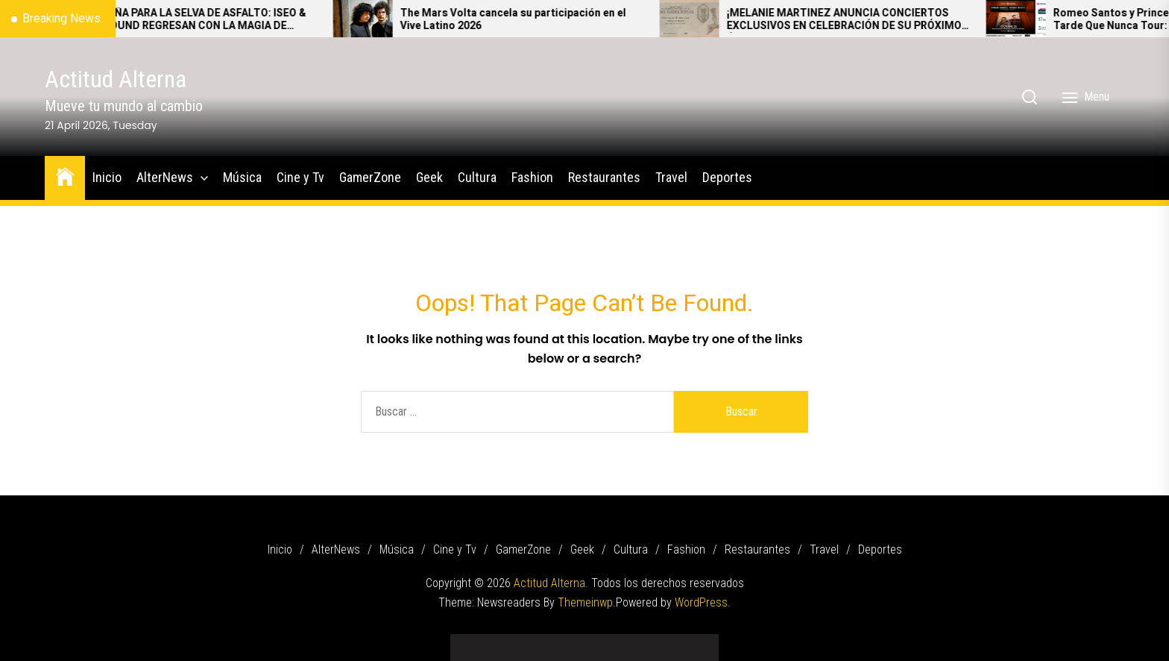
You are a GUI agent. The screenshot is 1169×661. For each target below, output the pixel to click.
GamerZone (370, 177)
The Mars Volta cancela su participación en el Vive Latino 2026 (534, 20)
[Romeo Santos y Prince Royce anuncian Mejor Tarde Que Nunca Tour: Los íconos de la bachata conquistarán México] (1037, 18)
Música (242, 177)
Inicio (107, 177)
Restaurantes (604, 177)
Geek (429, 177)
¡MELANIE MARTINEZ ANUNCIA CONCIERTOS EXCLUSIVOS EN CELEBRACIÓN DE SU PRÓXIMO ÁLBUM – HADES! (865, 20)
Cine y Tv (300, 177)
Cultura (477, 177)
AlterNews (164, 177)
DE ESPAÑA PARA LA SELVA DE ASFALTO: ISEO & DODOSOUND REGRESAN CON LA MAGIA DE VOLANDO (211, 20)
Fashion (532, 177)
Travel (671, 177)
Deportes (727, 177)
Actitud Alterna (115, 79)
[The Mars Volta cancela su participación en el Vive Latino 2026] (384, 18)
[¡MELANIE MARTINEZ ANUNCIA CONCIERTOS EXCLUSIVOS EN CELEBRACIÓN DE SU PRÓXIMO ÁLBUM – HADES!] (710, 18)
